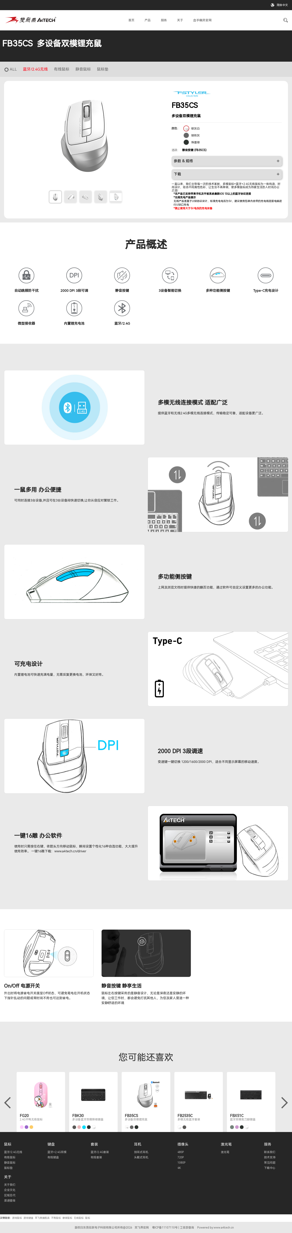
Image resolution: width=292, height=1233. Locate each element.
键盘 (51, 1144)
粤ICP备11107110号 (165, 1227)
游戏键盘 (28, 1217)
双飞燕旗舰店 (42, 1217)
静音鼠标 (67, 1217)
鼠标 (7, 1144)
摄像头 (182, 1144)
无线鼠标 (79, 1217)
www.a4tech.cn (224, 1227)
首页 (131, 20)
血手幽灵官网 (202, 20)
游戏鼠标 (17, 1217)
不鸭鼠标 (56, 1217)
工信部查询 (187, 1227)
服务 (164, 20)
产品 (148, 20)
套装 (94, 1144)
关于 (180, 20)
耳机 (137, 1144)
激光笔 (226, 1144)
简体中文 (282, 5)
